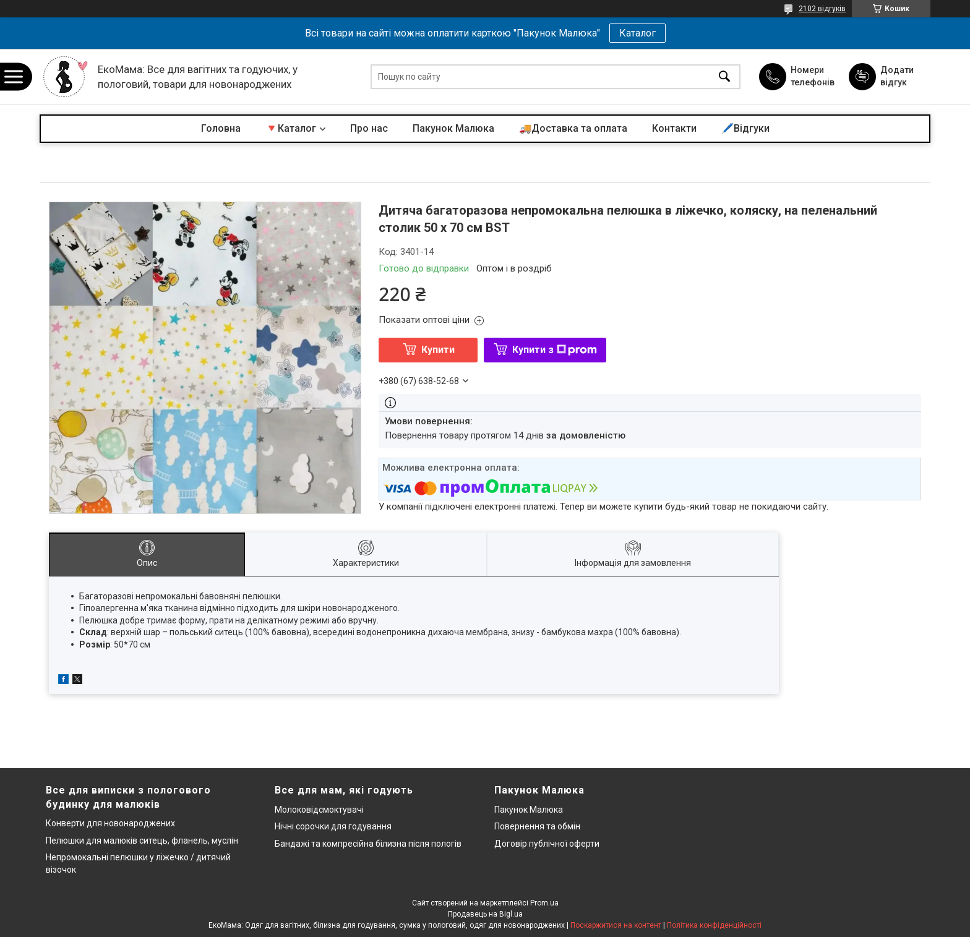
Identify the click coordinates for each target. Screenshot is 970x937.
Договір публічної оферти (546, 844)
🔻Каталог (290, 128)
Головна (221, 128)
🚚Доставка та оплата (573, 128)
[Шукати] (724, 77)
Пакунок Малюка (453, 128)
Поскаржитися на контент (615, 925)
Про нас (369, 128)
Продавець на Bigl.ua (485, 914)
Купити (438, 350)
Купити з (554, 350)
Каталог (637, 33)
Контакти (674, 128)
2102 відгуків (822, 8)
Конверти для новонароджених (110, 823)
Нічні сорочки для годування (333, 826)
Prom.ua (544, 903)
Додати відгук (897, 76)
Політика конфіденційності (714, 925)
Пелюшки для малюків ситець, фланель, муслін (142, 840)
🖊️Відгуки (745, 128)
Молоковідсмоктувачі (319, 810)
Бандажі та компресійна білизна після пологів (368, 844)
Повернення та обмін (537, 826)
